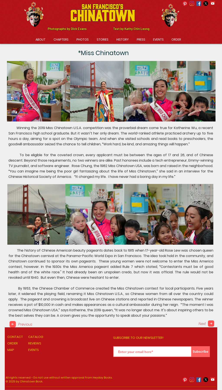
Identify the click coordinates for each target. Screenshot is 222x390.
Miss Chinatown (59, 127)
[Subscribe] (200, 351)
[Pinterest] (185, 3)
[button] (60, 39)
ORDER (12, 343)
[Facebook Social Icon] (198, 3)
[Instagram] (191, 3)
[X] (205, 3)
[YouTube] (212, 3)
